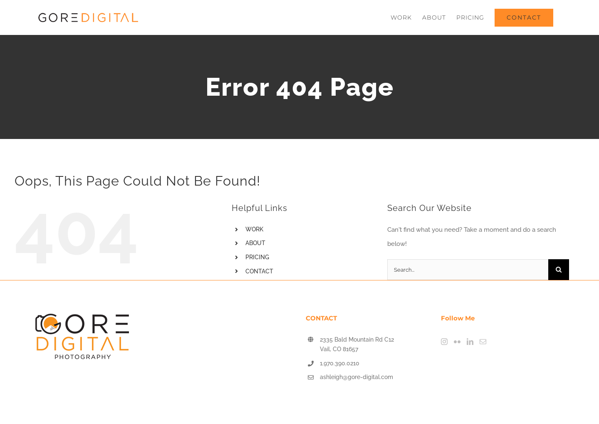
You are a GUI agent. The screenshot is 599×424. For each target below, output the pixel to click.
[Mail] (483, 341)
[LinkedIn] (470, 341)
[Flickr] (457, 341)
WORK (254, 229)
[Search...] (467, 269)
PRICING (257, 257)
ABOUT (255, 243)
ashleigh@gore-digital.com (356, 377)
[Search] (558, 269)
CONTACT (259, 271)
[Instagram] (444, 341)
